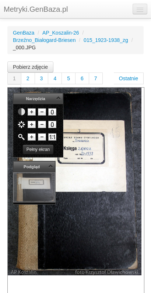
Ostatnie (128, 78)
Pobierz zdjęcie (30, 67)
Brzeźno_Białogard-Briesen (44, 40)
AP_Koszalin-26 (60, 33)
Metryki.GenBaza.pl (36, 9)
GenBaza (23, 33)
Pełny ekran (38, 149)
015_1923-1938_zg (106, 40)
